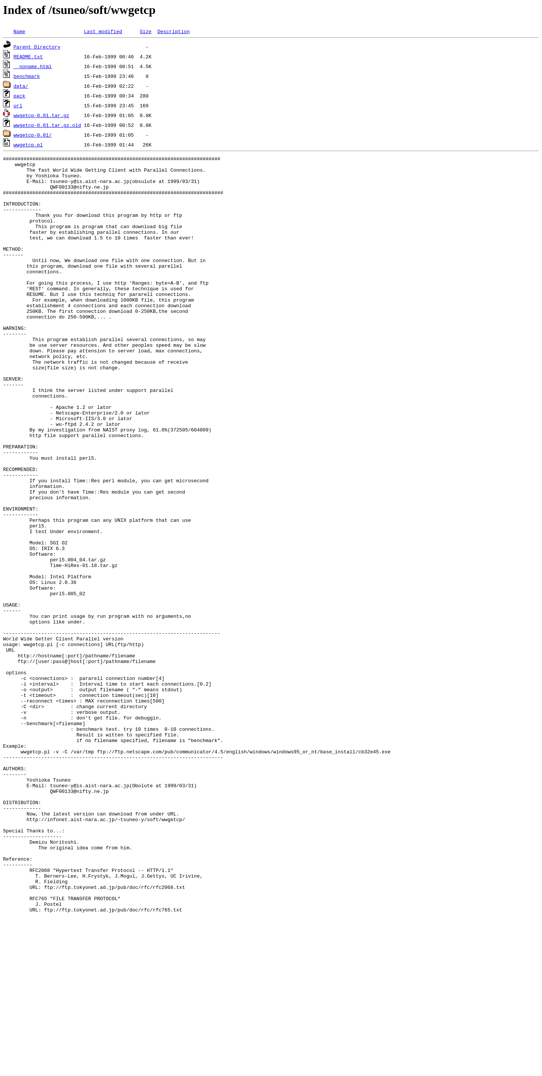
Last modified (103, 31)
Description (173, 31)
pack (19, 95)
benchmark (27, 76)
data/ (21, 85)
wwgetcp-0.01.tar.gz (41, 115)
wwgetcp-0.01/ (33, 134)
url (18, 105)
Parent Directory (37, 46)
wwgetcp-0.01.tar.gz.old (47, 125)
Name (19, 31)
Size (145, 31)
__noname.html (33, 66)
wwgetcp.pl (28, 144)
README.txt (28, 56)
